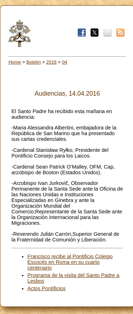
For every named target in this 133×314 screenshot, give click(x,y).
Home (15, 62)
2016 (51, 62)
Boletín (33, 62)
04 (64, 62)
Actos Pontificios (46, 288)
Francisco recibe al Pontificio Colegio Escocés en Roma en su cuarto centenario (69, 262)
